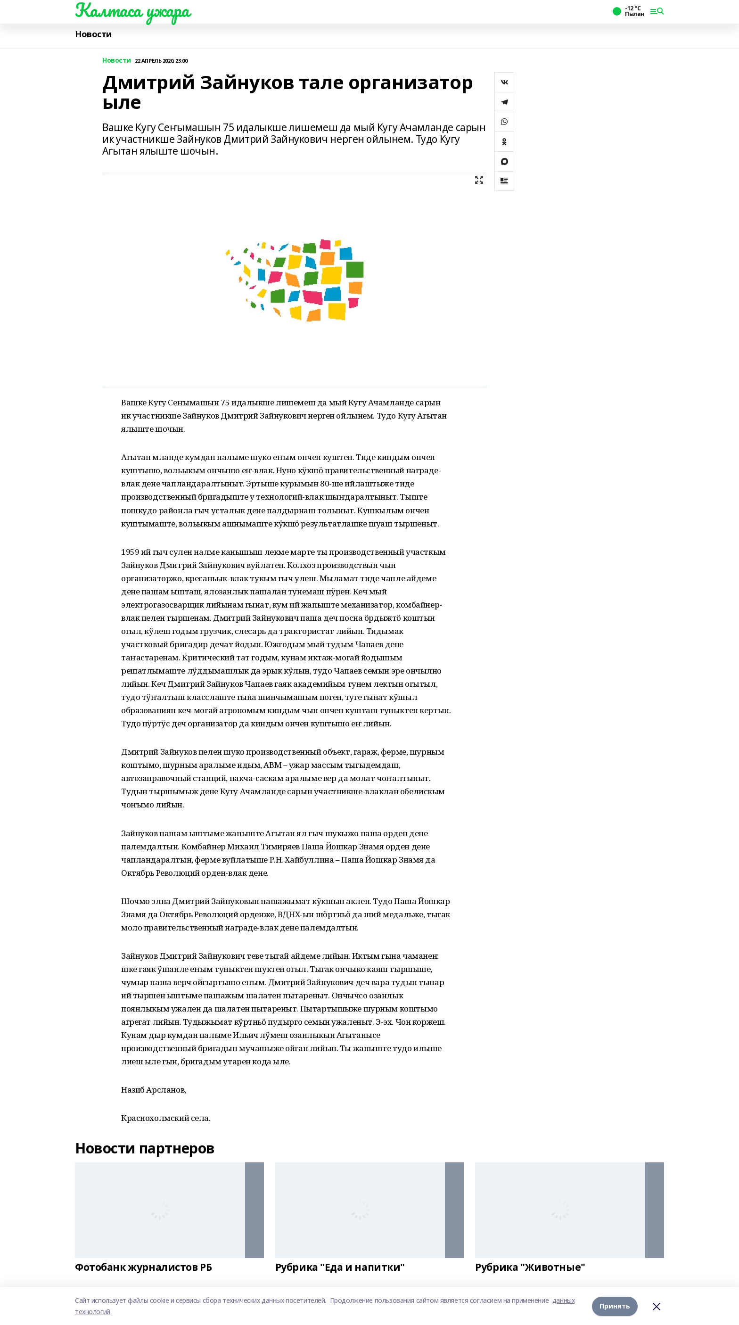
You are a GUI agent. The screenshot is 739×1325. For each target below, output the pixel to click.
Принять (614, 1305)
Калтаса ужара (132, 9)
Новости (93, 34)
